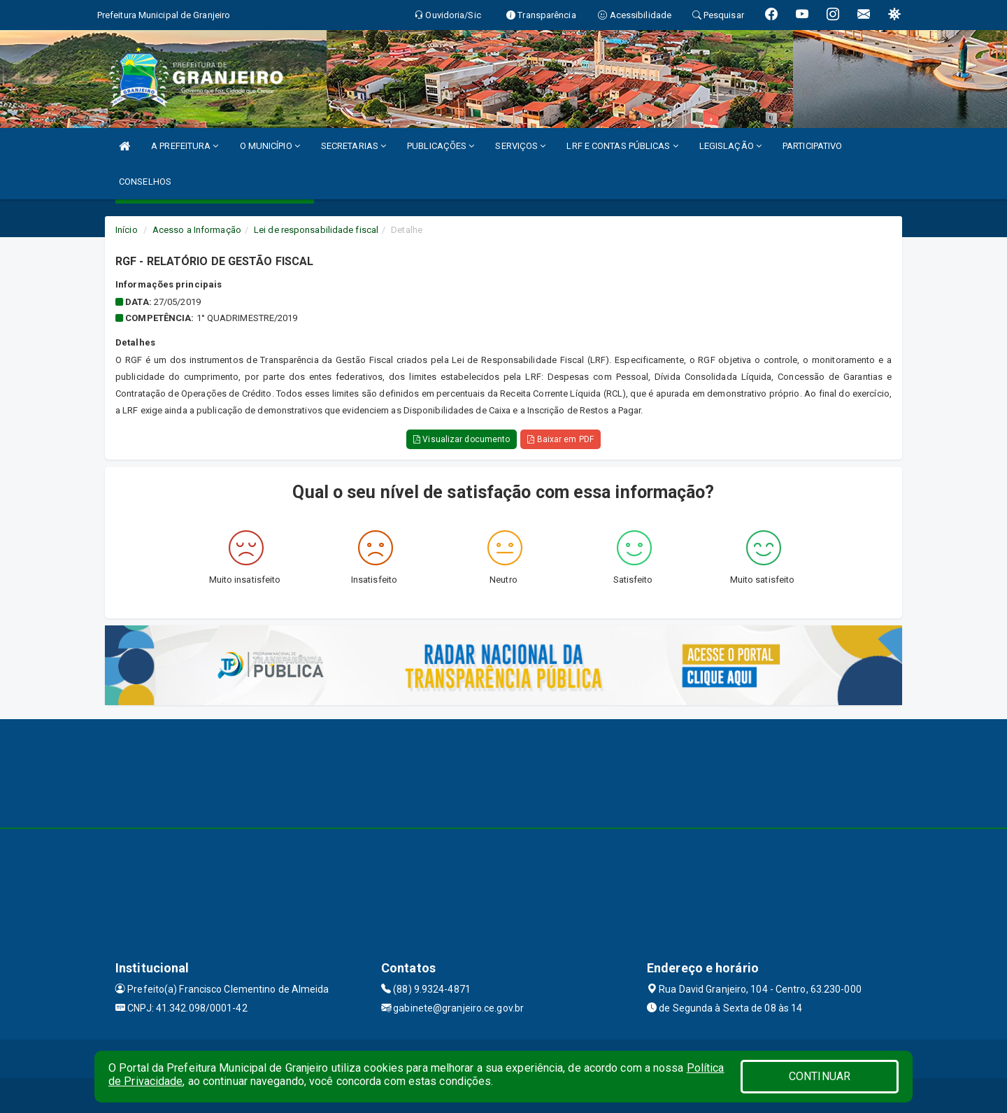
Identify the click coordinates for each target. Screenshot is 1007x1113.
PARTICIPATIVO (812, 146)
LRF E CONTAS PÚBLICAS (622, 146)
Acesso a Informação (196, 230)
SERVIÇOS (520, 146)
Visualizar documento (461, 439)
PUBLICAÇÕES (440, 146)
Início (126, 230)
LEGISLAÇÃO (730, 146)
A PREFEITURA (184, 146)
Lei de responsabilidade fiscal (316, 230)
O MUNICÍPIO (270, 146)
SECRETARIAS (353, 146)
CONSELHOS (145, 181)
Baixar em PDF (560, 439)
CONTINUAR (819, 1076)
